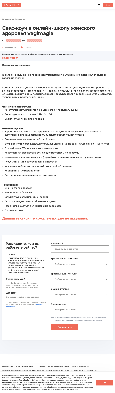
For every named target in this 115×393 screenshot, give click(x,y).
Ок (104, 382)
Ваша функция (58, 304)
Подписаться (11, 57)
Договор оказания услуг (92, 370)
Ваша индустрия (60, 289)
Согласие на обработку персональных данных (60, 370)
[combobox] (81, 248)
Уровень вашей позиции (64, 274)
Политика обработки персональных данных (20, 370)
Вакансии (20, 19)
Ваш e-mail (57, 243)
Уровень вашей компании (64, 258)
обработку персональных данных (83, 318)
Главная (6, 19)
